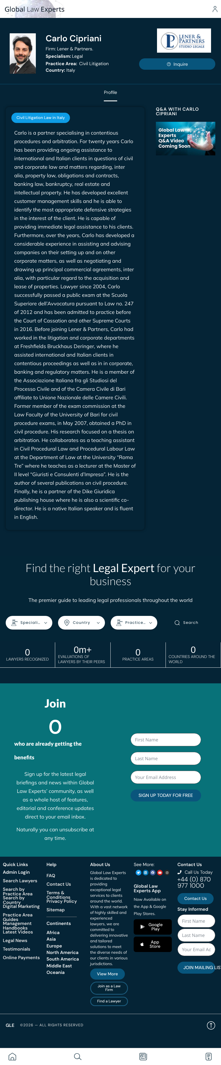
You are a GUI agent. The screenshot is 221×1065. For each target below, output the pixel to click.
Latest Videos (18, 932)
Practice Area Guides (17, 917)
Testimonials (16, 949)
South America (62, 959)
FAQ (50, 875)
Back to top (211, 1025)
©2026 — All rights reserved (51, 1025)
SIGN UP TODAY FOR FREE (166, 795)
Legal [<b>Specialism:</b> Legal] (64, 56)
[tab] (40, 118)
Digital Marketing (21, 906)
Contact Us (58, 884)
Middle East (59, 966)
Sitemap (55, 909)
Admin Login (16, 872)
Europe (54, 946)
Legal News (15, 940)
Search (186, 623)
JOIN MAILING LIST (199, 967)
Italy (60, 70)
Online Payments (21, 957)
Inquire (177, 64)
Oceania (55, 972)
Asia (51, 939)
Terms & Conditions (58, 894)
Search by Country (14, 900)
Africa (52, 932)
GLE (10, 1025)
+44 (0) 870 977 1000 (194, 882)
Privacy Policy (61, 901)
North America (62, 952)
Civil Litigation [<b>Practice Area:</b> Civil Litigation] (77, 64)
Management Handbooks (17, 925)
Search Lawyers (20, 880)
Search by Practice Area (17, 891)
